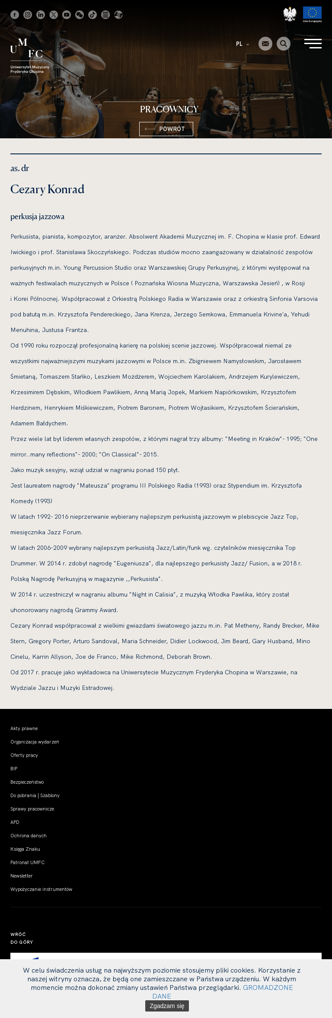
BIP (13, 769)
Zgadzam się (167, 1005)
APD (14, 822)
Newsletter (21, 876)
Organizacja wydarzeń (34, 742)
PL (242, 43)
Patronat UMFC (27, 862)
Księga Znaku (25, 849)
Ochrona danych (28, 836)
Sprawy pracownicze (32, 809)
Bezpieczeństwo (27, 782)
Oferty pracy (24, 755)
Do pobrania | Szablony (35, 795)
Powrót (172, 128)
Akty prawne (24, 728)
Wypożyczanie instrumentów (41, 889)
